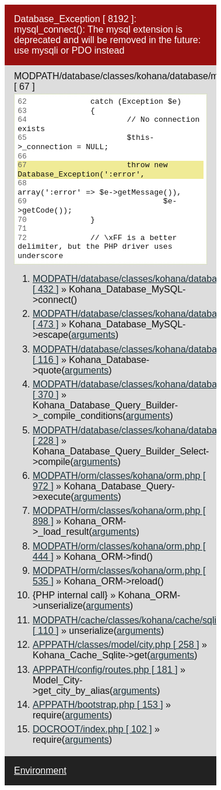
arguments (93, 335)
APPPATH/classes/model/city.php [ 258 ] (116, 645)
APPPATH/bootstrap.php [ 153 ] (98, 705)
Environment (40, 770)
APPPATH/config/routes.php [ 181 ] (105, 670)
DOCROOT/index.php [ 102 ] (92, 729)
